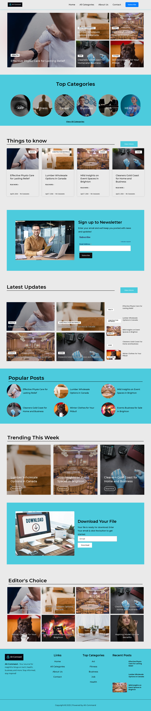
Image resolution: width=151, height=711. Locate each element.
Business (93, 672)
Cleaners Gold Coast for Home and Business (127, 178)
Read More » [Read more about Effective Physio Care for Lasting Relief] (14, 184)
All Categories (87, 4)
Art (93, 661)
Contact (117, 4)
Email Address (85, 244)
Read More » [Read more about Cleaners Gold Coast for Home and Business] (120, 188)
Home (72, 4)
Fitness (93, 666)
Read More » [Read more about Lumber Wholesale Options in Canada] (49, 184)
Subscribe (132, 4)
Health (93, 682)
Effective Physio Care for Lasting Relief (38, 61)
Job (93, 677)
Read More (28, 489)
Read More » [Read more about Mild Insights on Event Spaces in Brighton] (84, 188)
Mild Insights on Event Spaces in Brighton (89, 178)
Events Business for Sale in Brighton (129, 410)
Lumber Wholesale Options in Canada (76, 326)
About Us (103, 4)
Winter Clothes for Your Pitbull (132, 354)
